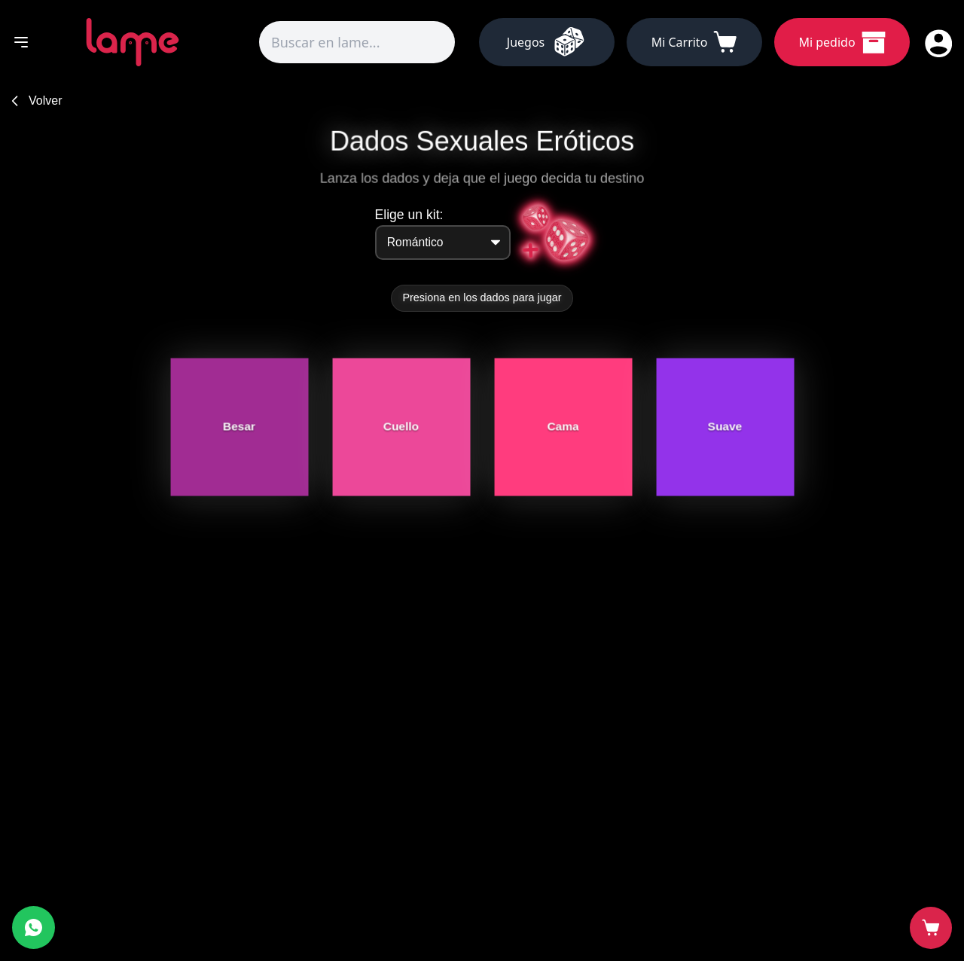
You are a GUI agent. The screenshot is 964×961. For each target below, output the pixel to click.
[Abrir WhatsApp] (33, 927)
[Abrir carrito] (931, 928)
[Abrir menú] (21, 42)
